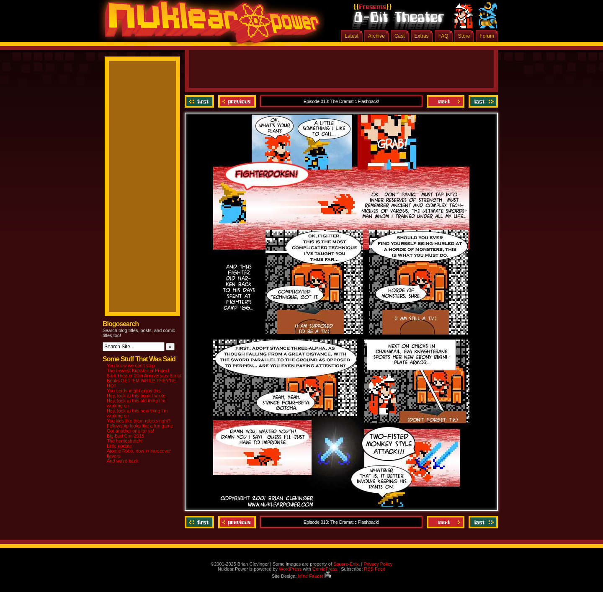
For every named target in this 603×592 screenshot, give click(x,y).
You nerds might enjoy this (134, 390)
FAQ (443, 36)
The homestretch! (125, 440)
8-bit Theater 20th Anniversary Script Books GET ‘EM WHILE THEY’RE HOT (144, 380)
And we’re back (122, 460)
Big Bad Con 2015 (125, 435)
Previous (237, 101)
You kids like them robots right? (138, 420)
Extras (422, 36)
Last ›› (482, 101)
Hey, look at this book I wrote (136, 395)
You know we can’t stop (131, 365)
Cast (399, 36)
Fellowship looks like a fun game (140, 425)
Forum (486, 36)
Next (445, 101)
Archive (376, 36)
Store (464, 36)
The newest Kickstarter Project (138, 370)
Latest (351, 36)
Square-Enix (346, 563)
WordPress (290, 568)
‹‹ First (200, 101)
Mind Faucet (314, 576)
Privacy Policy (377, 563)
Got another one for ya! (130, 430)
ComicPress (324, 568)
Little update (119, 445)
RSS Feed (374, 568)
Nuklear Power (209, 25)
